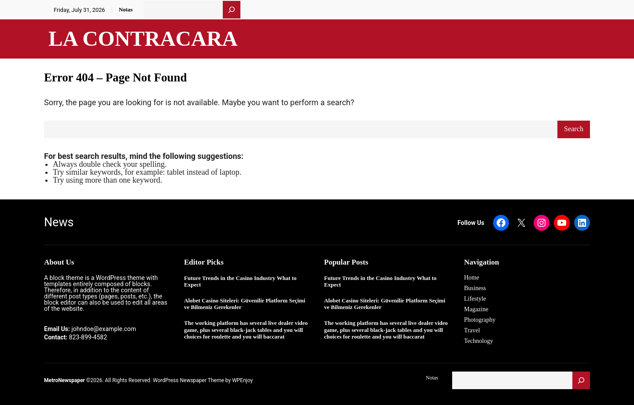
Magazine (476, 309)
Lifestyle (475, 298)
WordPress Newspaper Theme (188, 380)
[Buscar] (231, 9)
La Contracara (143, 39)
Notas (126, 9)
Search (573, 129)
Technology (478, 341)
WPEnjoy (242, 380)
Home (471, 277)
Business (475, 288)
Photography (480, 320)
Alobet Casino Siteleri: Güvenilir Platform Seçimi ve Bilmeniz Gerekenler (244, 304)
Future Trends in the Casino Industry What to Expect (240, 281)
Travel (472, 330)
